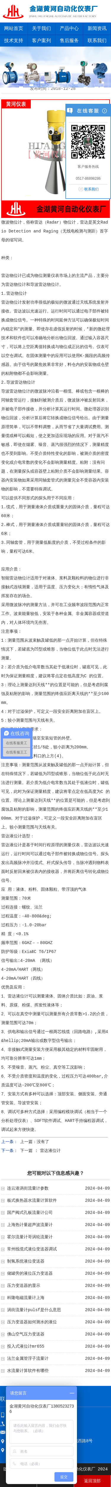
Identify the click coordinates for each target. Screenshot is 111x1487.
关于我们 (41, 28)
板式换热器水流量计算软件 (32, 1200)
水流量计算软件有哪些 (28, 1370)
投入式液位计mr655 (25, 1346)
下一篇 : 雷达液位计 (40, 1150)
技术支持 (13, 41)
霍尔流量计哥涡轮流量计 (30, 1237)
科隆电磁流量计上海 (25, 1297)
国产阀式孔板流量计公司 (30, 1212)
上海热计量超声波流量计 (30, 1225)
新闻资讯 (97, 28)
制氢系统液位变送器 (25, 1261)
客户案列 (41, 41)
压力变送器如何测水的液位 (32, 1322)
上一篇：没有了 (34, 1141)
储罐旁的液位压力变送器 (30, 1273)
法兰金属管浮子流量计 (28, 1358)
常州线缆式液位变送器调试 (32, 1249)
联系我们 (91, 189)
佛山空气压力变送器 (25, 1334)
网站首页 (13, 28)
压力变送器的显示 (23, 1285)
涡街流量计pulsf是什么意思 (34, 1310)
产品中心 (69, 28)
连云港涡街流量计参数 (28, 1188)
